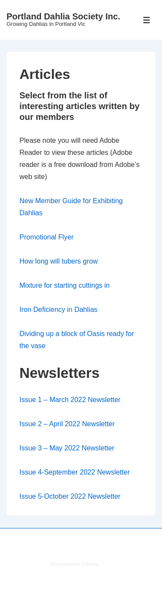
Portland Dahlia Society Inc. (63, 16)
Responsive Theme (75, 564)
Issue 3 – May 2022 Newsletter (66, 448)
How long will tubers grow (58, 261)
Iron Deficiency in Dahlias (58, 309)
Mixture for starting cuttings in (64, 285)
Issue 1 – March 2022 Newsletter (70, 399)
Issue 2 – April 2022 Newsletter (67, 424)
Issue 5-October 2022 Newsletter (70, 496)
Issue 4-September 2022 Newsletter (74, 472)
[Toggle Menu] (147, 20)
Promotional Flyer (46, 237)
